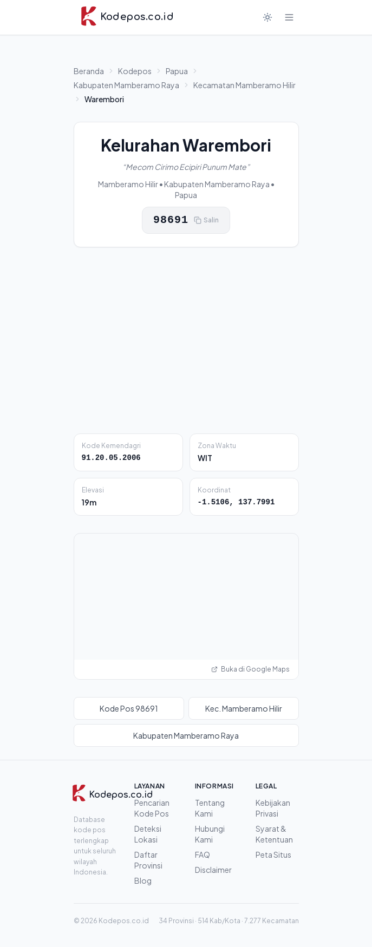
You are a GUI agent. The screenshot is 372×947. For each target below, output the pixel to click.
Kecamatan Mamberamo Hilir (244, 85)
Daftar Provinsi (148, 860)
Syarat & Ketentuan (274, 834)
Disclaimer (213, 869)
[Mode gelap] (267, 17)
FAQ (202, 854)
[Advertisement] (186, 340)
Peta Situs (273, 854)
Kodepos (135, 71)
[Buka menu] (289, 17)
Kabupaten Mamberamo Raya (126, 85)
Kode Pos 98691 (129, 708)
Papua (177, 71)
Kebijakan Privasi (273, 808)
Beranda (89, 71)
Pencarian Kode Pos (151, 808)
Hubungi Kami (210, 834)
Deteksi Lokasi (147, 834)
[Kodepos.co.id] (99, 795)
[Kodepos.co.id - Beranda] (127, 17)
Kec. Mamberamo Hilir (243, 708)
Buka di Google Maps (250, 669)
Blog (143, 880)
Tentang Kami (210, 808)
